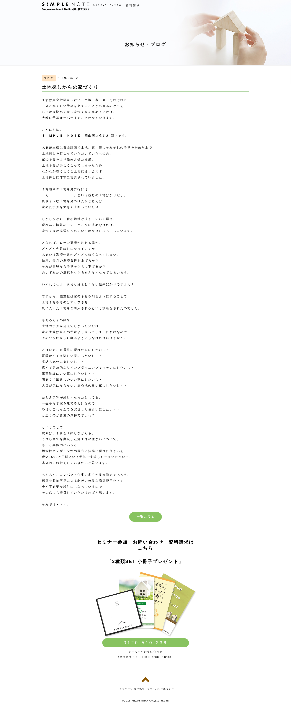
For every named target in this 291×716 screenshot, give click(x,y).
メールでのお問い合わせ (145, 651)
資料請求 (133, 5)
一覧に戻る (145, 516)
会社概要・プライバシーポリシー (154, 689)
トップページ (125, 689)
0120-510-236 (107, 5)
